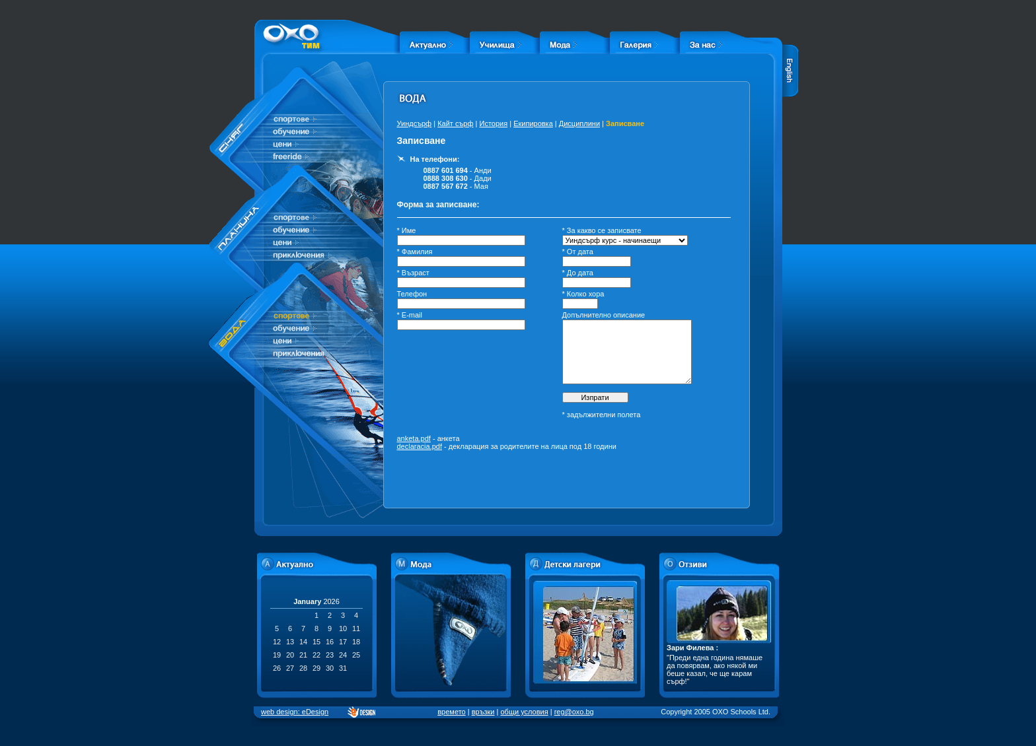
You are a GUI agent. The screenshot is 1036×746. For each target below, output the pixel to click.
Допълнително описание (604, 315)
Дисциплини (579, 123)
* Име (406, 230)
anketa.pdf (414, 438)
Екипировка (533, 123)
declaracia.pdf (420, 446)
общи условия (524, 712)
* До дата (577, 273)
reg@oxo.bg (574, 712)
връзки (483, 712)
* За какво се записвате (602, 230)
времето (451, 712)
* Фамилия (415, 251)
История (493, 123)
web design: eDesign (294, 712)
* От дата (577, 251)
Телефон (412, 294)
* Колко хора (583, 294)
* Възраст (413, 273)
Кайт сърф (455, 123)
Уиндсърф (414, 123)
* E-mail (410, 315)
